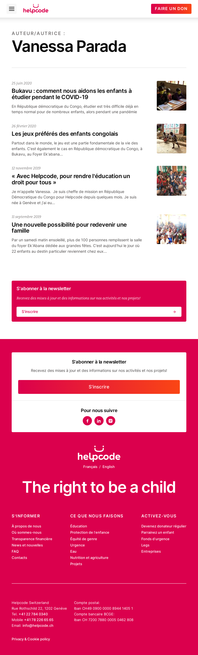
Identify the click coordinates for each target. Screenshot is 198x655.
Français (90, 466)
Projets (76, 564)
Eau (73, 551)
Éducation (78, 526)
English (109, 466)
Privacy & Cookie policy (31, 639)
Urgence (77, 545)
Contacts (19, 557)
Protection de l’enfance (89, 532)
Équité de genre (83, 539)
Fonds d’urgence (155, 539)
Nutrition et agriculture (89, 557)
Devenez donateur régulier (163, 526)
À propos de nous (26, 526)
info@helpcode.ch (38, 625)
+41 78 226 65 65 (38, 620)
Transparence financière (32, 539)
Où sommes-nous (26, 532)
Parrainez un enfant (157, 532)
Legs (145, 545)
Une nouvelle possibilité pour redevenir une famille (69, 227)
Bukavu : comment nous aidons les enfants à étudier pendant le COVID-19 (72, 93)
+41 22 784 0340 (33, 614)
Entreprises (151, 551)
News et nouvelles (27, 545)
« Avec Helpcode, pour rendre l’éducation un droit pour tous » (71, 179)
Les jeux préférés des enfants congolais (65, 133)
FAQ (15, 551)
